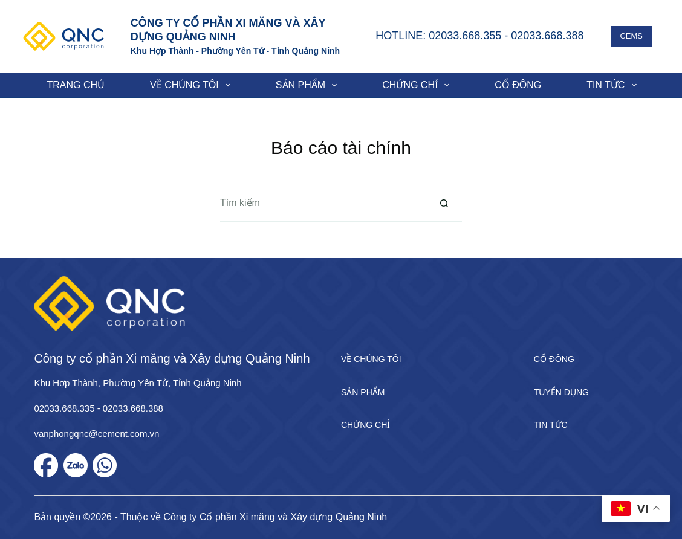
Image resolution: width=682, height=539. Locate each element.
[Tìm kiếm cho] (323, 204)
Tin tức (613, 85)
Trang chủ (76, 85)
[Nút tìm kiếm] (444, 204)
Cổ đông (518, 85)
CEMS (631, 35)
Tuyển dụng (561, 392)
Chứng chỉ (418, 85)
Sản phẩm (309, 85)
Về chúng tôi (192, 85)
